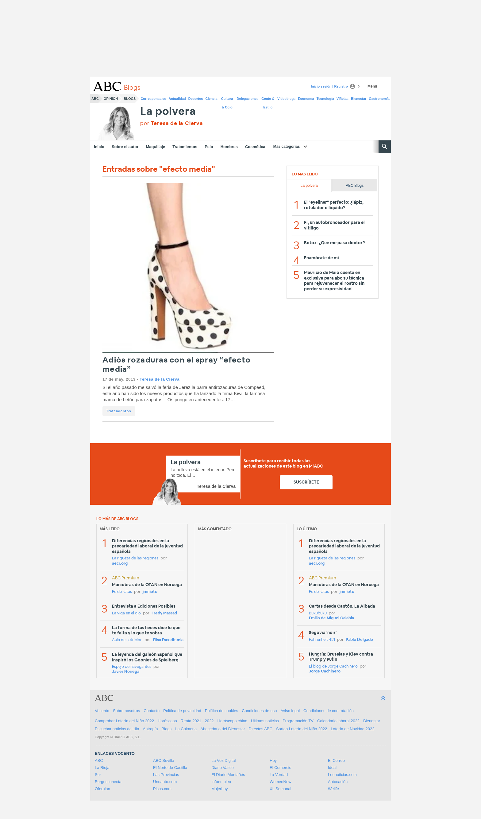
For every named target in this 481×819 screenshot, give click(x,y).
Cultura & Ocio (227, 100)
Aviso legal (290, 710)
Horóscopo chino (232, 721)
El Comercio (280, 768)
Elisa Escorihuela (168, 640)
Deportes (195, 98)
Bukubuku (318, 613)
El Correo (336, 760)
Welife (333, 789)
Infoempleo (221, 782)
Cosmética (255, 146)
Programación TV (298, 721)
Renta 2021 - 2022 (197, 721)
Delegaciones (248, 98)
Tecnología (325, 98)
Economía (306, 98)
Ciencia (211, 98)
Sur (98, 775)
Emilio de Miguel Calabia (331, 618)
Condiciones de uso (259, 710)
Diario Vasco (222, 768)
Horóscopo (167, 721)
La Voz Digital (223, 760)
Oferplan (102, 789)
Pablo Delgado (359, 640)
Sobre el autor (125, 146)
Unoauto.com (165, 782)
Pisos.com (162, 789)
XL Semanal (280, 789)
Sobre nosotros (126, 710)
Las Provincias (166, 775)
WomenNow (280, 782)
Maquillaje (155, 146)
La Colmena (186, 729)
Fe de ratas (122, 592)
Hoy (273, 760)
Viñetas (342, 98)
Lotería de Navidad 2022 (352, 729)
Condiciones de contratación (328, 710)
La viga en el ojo (126, 613)
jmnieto (150, 592)
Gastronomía (379, 98)
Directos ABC (260, 729)
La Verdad (279, 775)
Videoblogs (286, 98)
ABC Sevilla (163, 760)
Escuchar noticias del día (117, 729)
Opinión (111, 98)
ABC (95, 98)
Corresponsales (153, 98)
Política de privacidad (182, 710)
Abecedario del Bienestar (222, 729)
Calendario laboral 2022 (338, 721)
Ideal (332, 768)
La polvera (168, 111)
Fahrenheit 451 (322, 640)
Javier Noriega (125, 672)
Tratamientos (184, 146)
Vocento (102, 710)
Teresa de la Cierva (159, 379)
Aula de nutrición (127, 640)
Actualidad (177, 98)
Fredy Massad (164, 613)
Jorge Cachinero (325, 671)
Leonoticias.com (342, 775)
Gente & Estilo (267, 100)
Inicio (99, 146)
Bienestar (358, 98)
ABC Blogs (355, 185)
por (171, 123)
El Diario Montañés (228, 775)
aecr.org (120, 564)
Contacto (152, 710)
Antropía (150, 729)
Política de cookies (221, 710)
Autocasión (338, 782)
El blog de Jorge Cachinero (333, 666)
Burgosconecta (108, 782)
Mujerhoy (219, 789)
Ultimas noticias (265, 721)
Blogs (130, 98)
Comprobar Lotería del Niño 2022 (124, 721)
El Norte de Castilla (170, 768)
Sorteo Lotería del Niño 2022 (301, 729)
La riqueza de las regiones (135, 558)
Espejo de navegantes (131, 667)
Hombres (229, 146)
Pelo (209, 146)
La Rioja (102, 768)
